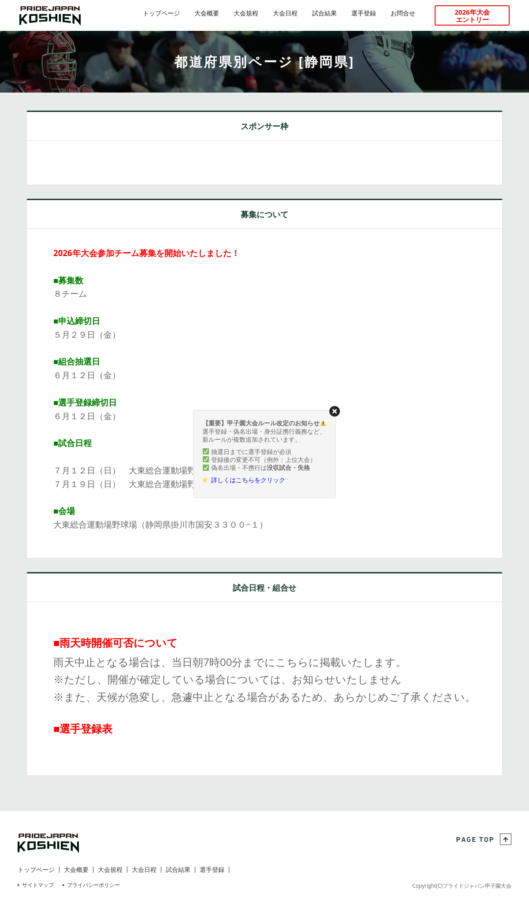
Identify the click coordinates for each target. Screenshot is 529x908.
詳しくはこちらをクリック (248, 480)
